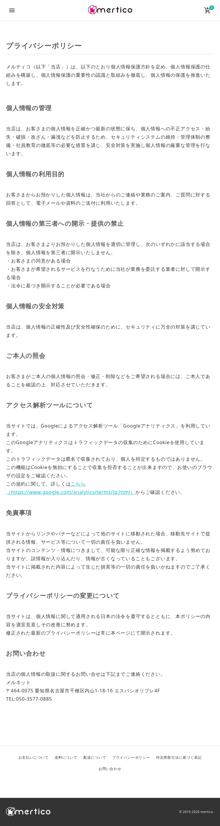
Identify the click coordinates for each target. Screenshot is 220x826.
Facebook (110, 784)
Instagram (124, 784)
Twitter (96, 784)
